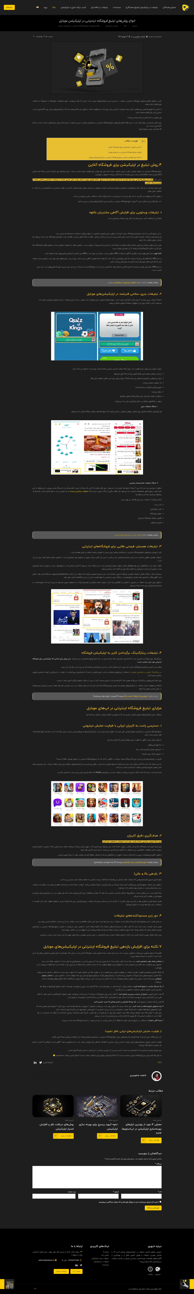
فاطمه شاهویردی (139, 36)
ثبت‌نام (9, 7)
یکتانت (150, 1271)
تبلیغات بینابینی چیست (78, 491)
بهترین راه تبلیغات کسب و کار (135, 696)
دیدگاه (158, 1163)
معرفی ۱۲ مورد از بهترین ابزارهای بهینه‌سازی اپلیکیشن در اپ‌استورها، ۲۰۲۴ (142, 1129)
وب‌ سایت (71, 1191)
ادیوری (134, 26)
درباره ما (106, 1252)
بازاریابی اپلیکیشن (111, 26)
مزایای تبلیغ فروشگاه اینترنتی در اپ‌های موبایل (124, 152)
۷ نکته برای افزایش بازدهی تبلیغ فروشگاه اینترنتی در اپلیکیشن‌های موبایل (115, 157)
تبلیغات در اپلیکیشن (101, 1262)
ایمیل (116, 1191)
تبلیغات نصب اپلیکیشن (100, 1258)
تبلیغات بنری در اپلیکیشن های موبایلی (128, 535)
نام (160, 1191)
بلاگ (125, 26)
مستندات (105, 1265)
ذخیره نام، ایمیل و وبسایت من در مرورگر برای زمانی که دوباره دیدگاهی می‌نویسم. (129, 1202)
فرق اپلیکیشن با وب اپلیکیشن (134, 862)
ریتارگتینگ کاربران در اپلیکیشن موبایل (145, 672)
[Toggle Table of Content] (142, 141)
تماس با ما (105, 1255)
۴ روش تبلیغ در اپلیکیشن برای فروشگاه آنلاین (124, 147)
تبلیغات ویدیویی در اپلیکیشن (124, 282)
